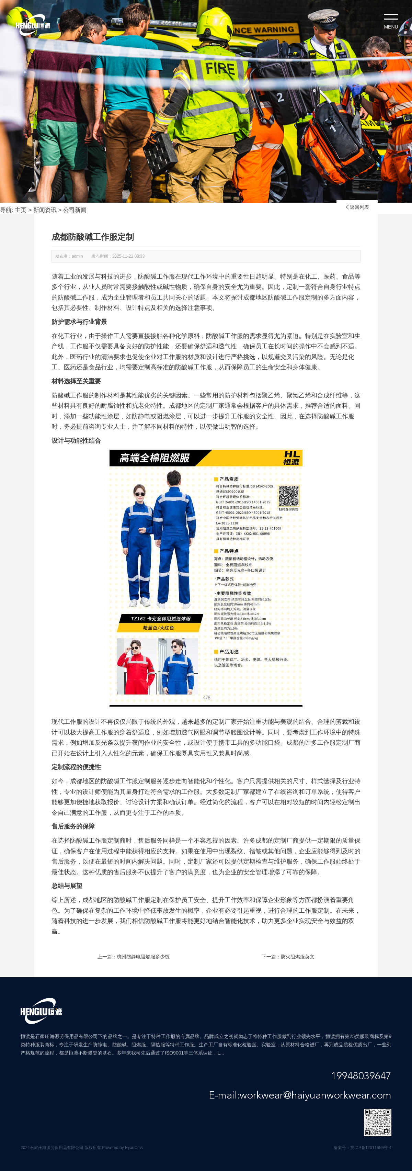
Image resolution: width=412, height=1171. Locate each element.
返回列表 (357, 207)
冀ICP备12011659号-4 (370, 1147)
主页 (20, 210)
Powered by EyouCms (122, 1147)
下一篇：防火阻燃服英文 (288, 956)
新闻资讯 (45, 210)
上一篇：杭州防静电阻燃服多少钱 (134, 956)
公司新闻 (75, 210)
